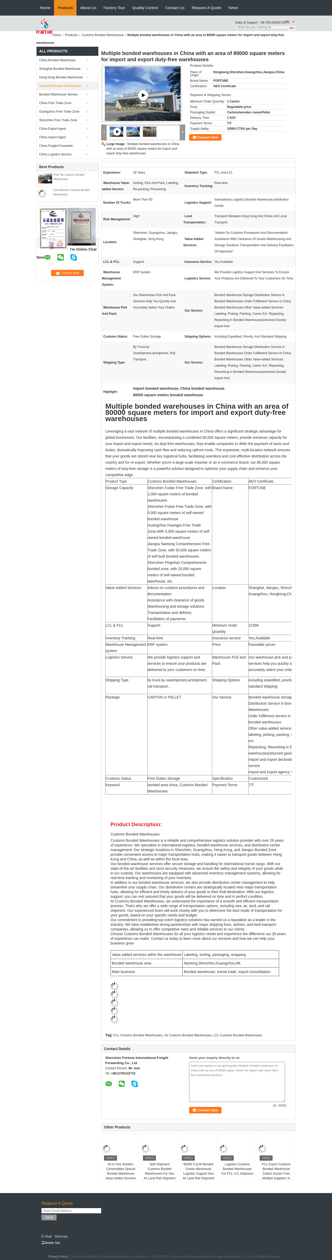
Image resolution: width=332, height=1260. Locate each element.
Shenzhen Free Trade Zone (58, 120)
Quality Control (145, 7)
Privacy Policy (58, 1256)
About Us (88, 7)
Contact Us (174, 7)
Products (65, 7)
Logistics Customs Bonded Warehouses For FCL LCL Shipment (237, 1168)
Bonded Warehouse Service (58, 94)
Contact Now (208, 137)
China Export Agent (52, 129)
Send (49, 1217)
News (233, 7)
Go (291, 28)
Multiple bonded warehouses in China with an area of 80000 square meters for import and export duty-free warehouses (142, 148)
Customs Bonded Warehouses (102, 35)
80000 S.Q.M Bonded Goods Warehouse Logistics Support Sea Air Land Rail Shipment (199, 1171)
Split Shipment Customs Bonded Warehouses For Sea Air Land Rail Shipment (160, 1171)
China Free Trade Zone (55, 103)
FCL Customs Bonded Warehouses (138, 1035)
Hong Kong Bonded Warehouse (61, 77)
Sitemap (60, 1236)
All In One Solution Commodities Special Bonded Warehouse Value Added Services (121, 1171)
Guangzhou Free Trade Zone (59, 111)
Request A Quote (206, 7)
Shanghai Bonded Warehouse (60, 69)
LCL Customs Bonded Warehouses (237, 1035)
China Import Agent (52, 137)
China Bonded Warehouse (57, 60)
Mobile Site (51, 1243)
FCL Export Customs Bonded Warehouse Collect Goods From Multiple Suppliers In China (276, 1173)
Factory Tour (114, 7)
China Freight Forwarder (56, 146)
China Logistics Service (55, 154)
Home (45, 7)
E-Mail (47, 1236)
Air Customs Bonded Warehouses (187, 1035)
